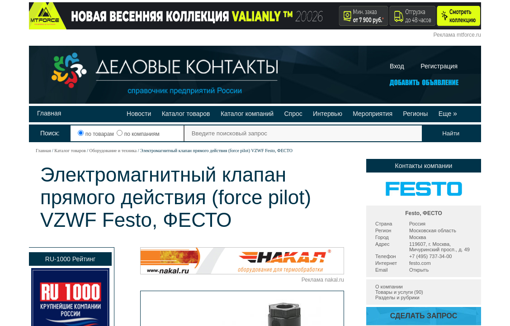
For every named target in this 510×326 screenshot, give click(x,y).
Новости (139, 113)
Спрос (293, 113)
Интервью (327, 113)
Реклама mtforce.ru (457, 35)
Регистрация (439, 66)
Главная (49, 113)
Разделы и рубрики (397, 297)
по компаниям (138, 134)
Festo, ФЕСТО (423, 213)
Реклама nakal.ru (323, 280)
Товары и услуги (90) (399, 292)
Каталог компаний (247, 113)
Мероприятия (372, 113)
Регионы (415, 113)
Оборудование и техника (113, 150)
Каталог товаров (186, 113)
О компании (389, 286)
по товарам (96, 134)
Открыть (419, 270)
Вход (397, 66)
